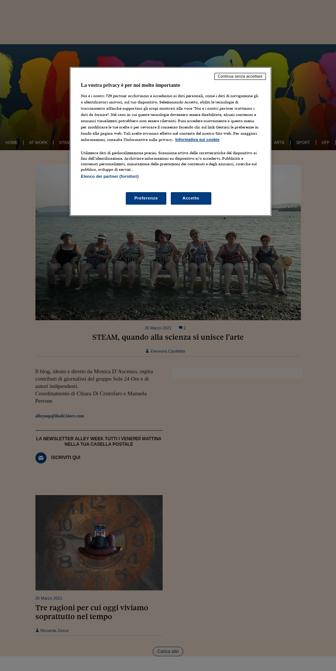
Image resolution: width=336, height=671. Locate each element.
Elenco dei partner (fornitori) (110, 176)
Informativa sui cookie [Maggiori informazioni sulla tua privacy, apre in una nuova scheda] (197, 139)
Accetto (191, 198)
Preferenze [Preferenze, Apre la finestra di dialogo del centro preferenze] (146, 198)
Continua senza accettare (240, 76)
